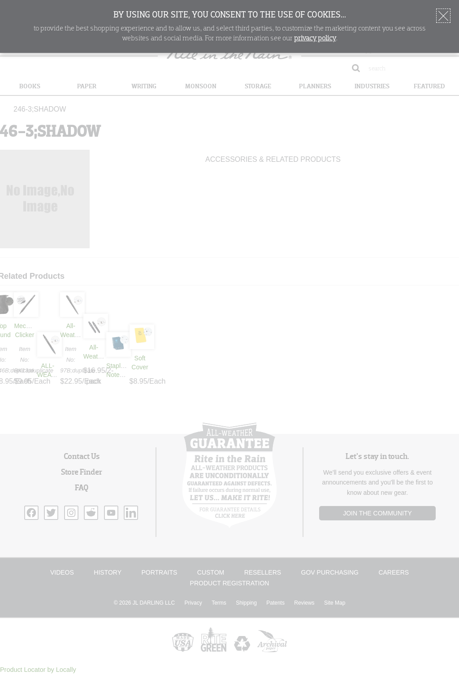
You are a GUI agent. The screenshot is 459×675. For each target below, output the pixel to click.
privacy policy (315, 38)
